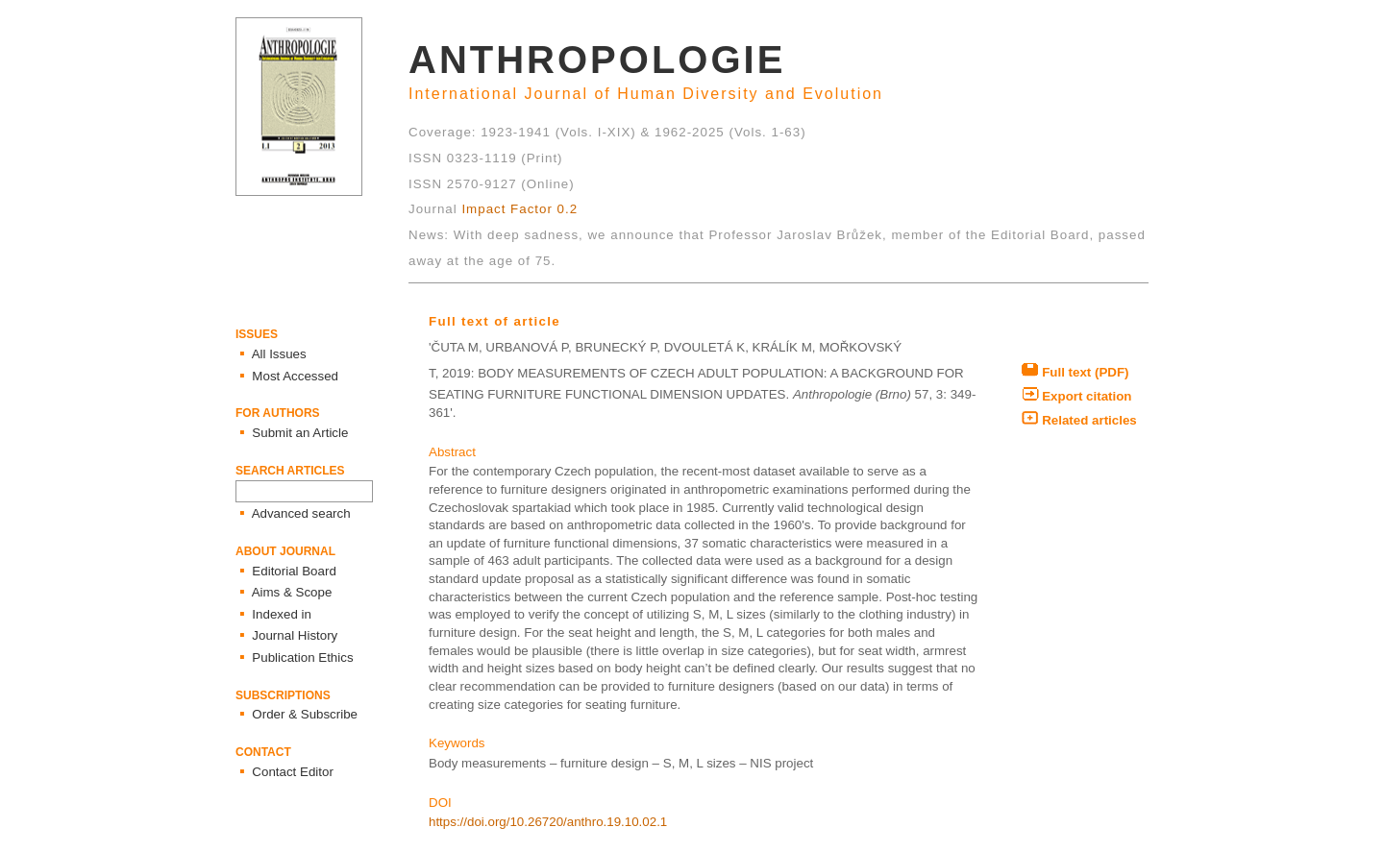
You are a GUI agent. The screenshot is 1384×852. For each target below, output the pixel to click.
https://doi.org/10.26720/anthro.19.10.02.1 (548, 822)
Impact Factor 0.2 (519, 209)
